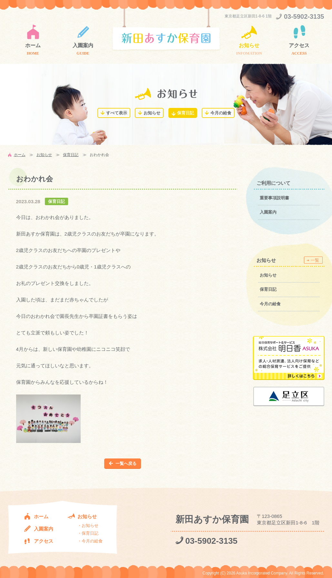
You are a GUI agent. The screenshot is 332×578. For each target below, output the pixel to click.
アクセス (299, 45)
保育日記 (185, 112)
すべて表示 (116, 112)
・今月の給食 (90, 541)
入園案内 (83, 45)
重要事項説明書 (274, 197)
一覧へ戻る (126, 463)
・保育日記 (87, 533)
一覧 (315, 260)
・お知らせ (87, 525)
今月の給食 (220, 112)
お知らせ (249, 45)
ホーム (33, 45)
